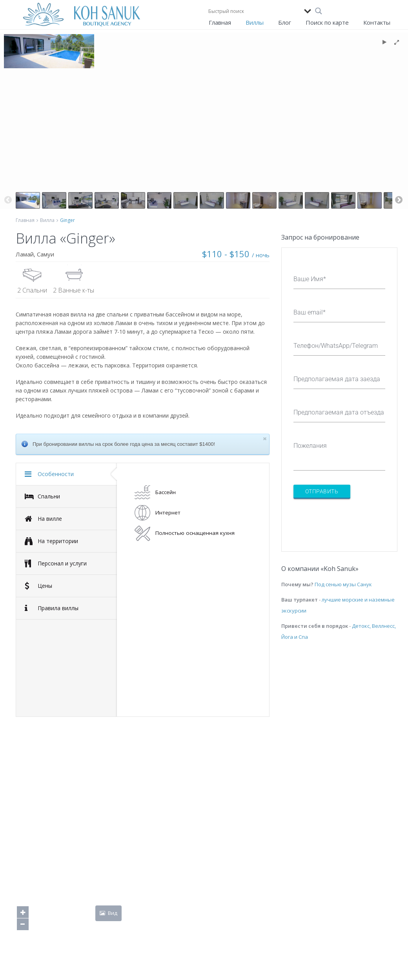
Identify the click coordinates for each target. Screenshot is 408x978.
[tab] (66, 474)
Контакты (376, 22)
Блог (284, 22)
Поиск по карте (327, 22)
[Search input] (254, 10)
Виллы (255, 22)
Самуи (45, 254)
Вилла (47, 220)
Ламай (25, 254)
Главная (220, 22)
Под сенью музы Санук (343, 584)
